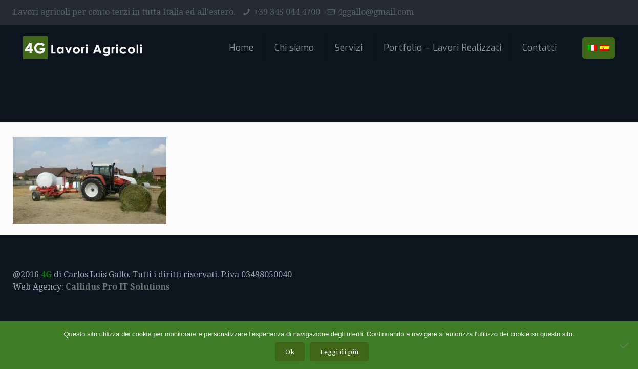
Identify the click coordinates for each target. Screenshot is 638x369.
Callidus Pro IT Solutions (118, 287)
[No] (625, 345)
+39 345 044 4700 (286, 12)
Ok (289, 352)
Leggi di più (339, 352)
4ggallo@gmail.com (375, 12)
